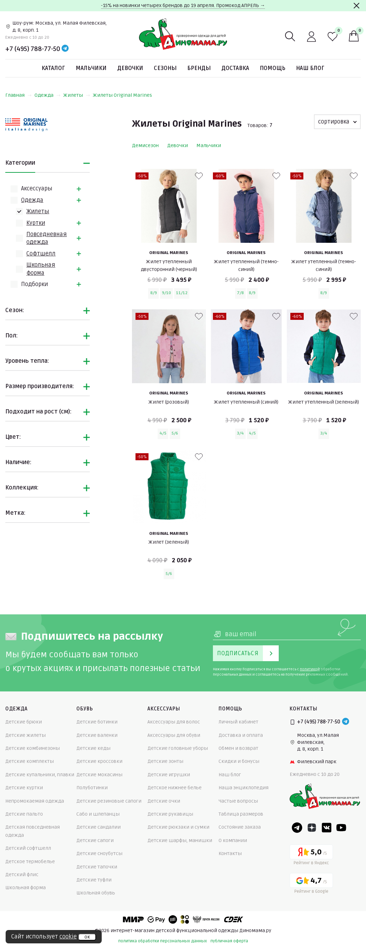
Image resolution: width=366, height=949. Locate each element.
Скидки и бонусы (239, 761)
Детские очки (163, 801)
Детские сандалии (98, 827)
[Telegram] (65, 49)
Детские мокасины (99, 775)
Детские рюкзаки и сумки (178, 827)
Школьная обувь (95, 893)
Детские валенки (97, 735)
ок (87, 937)
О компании (233, 840)
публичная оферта (229, 941)
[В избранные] (199, 176)
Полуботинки (92, 788)
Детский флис (21, 875)
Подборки (34, 284)
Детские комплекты (29, 761)
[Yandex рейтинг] (311, 855)
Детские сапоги (95, 840)
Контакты (230, 853)
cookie (68, 936)
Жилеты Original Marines (122, 95)
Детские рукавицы (170, 814)
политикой (310, 669)
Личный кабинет (238, 722)
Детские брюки (23, 722)
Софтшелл (41, 253)
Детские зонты (165, 761)
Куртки (35, 223)
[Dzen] (311, 827)
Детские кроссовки (99, 761)
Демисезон (145, 145)
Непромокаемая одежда (34, 801)
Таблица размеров (241, 814)
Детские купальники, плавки (39, 775)
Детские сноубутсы (99, 853)
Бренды (199, 68)
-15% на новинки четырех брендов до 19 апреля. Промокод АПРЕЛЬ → (183, 5)
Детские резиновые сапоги (108, 801)
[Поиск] (290, 37)
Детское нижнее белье (174, 788)
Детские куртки (24, 788)
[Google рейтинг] (311, 884)
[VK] (326, 827)
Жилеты (76, 95)
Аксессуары (36, 188)
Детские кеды (93, 748)
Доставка (235, 68)
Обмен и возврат (238, 748)
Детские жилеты (25, 735)
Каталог (53, 68)
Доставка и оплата (241, 735)
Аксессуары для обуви (173, 735)
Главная (18, 95)
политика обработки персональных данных (162, 941)
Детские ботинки (97, 722)
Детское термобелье (30, 862)
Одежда (47, 95)
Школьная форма (25, 888)
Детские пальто (24, 814)
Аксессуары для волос (173, 722)
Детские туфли (94, 880)
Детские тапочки (96, 867)
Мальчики (91, 68)
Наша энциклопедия (244, 788)
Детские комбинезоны (32, 748)
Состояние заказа (240, 827)
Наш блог (310, 68)
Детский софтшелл (28, 848)
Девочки (130, 68)
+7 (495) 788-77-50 (32, 49)
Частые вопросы (238, 801)
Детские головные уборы (177, 748)
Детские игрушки (168, 775)
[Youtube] (341, 827)
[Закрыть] (356, 5)
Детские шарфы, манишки (179, 840)
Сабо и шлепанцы (98, 814)
